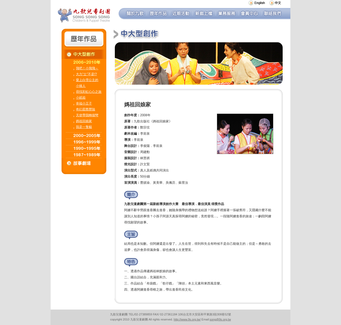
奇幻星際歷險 (85, 109)
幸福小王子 (84, 103)
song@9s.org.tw (220, 319)
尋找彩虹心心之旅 (89, 92)
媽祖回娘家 (84, 121)
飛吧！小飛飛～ (87, 68)
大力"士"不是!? (86, 74)
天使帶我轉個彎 (87, 115)
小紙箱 (81, 97)
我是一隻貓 (84, 127)
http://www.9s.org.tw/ (187, 319)
